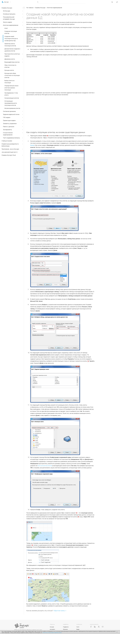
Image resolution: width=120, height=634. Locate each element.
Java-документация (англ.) (10, 152)
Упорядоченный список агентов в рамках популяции (11, 88)
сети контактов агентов (45, 465)
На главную (29, 7)
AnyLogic (52, 627)
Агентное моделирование (10, 25)
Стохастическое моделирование (8, 134)
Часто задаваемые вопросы (11, 138)
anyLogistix (52, 629)
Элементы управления (10, 123)
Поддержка (65, 627)
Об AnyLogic (6, 11)
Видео (77, 629)
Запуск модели (7, 22)
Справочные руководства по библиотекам (10, 145)
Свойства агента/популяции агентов (10, 45)
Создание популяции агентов (10, 32)
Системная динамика (9, 111)
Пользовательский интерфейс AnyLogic (9, 18)
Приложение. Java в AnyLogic (10, 149)
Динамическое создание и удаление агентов (12, 50)
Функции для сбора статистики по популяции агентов (12, 75)
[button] (8, 2)
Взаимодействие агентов (11, 62)
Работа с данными (8, 126)
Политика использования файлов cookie (52, 632)
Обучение (65, 629)
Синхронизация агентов (11, 98)
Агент (6, 28)
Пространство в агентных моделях (12, 55)
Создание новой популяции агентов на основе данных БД (11, 38)
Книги (77, 627)
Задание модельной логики (11, 114)
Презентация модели (9, 120)
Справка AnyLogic (7, 8)
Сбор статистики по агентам (10, 66)
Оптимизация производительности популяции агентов (10, 103)
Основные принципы (9, 14)
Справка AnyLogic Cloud (9, 155)
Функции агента (9, 70)
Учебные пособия (7, 141)
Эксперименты (7, 129)
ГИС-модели (6, 117)
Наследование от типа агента (11, 94)
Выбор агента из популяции (9, 81)
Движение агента (9, 59)
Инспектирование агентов (12, 108)
